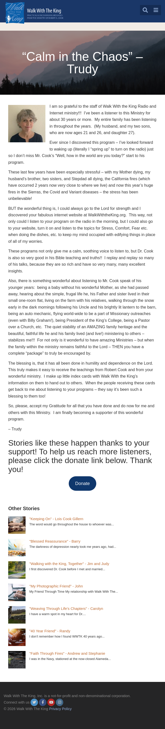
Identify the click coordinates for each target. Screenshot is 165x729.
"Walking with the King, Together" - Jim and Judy (69, 564)
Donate (82, 483)
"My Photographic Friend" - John (56, 586)
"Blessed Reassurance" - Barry (54, 541)
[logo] (34, 12)
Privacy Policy (60, 709)
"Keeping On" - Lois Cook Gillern (56, 519)
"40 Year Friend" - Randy (49, 631)
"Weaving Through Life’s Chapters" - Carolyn (66, 608)
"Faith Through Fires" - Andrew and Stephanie (67, 653)
